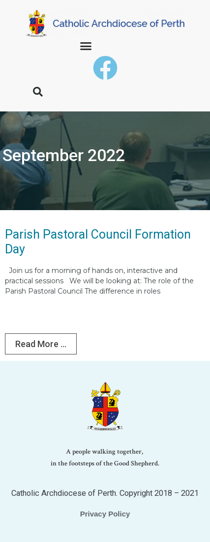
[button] (86, 46)
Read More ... (40, 344)
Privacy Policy (105, 514)
